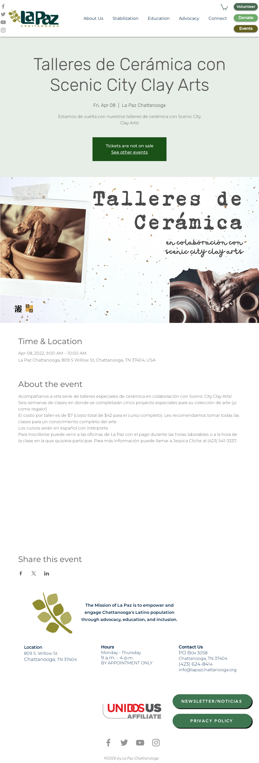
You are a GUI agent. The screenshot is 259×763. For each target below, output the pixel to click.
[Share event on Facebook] (20, 573)
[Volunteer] (246, 6)
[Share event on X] (33, 573)
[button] (224, 7)
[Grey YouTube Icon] (3, 22)
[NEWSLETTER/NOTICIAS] (212, 701)
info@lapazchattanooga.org (208, 669)
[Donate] (246, 17)
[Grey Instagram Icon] (3, 30)
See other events (129, 152)
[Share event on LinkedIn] (46, 573)
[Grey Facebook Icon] (3, 6)
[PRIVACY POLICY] (212, 721)
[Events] (246, 28)
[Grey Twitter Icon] (3, 14)
